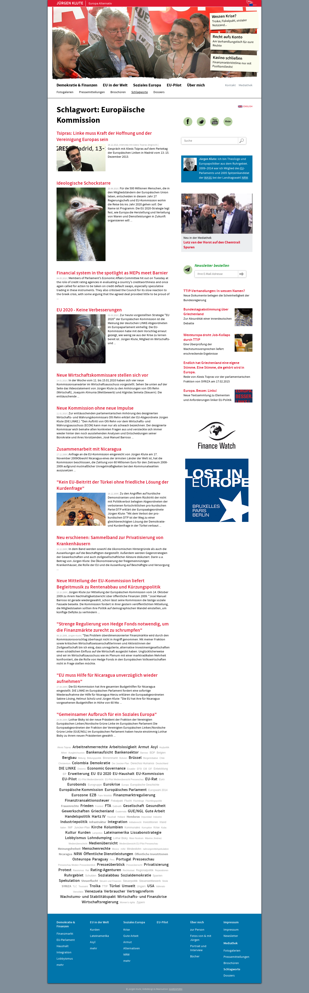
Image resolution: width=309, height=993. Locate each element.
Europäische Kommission (81, 790)
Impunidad (146, 817)
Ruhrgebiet (73, 875)
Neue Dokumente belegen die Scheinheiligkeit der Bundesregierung (217, 295)
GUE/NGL (136, 811)
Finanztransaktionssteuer (87, 800)
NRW (78, 854)
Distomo (81, 769)
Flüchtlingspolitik (154, 801)
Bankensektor (127, 752)
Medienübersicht (103, 843)
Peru (112, 859)
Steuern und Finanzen (110, 881)
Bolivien (123, 758)
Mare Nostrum (136, 838)
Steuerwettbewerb (150, 881)
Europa (125, 785)
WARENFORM (175, 989)
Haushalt (111, 817)
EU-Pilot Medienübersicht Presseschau (124, 779)
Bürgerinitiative (150, 758)
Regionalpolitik (144, 870)
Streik (165, 881)
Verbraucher (114, 891)
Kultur (70, 832)
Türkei (114, 886)
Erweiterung (78, 773)
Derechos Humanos (142, 763)
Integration (117, 822)
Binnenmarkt (110, 758)
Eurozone (79, 795)
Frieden (87, 806)
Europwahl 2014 (158, 790)
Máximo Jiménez (153, 838)
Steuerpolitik (130, 881)
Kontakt (230, 85)
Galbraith (117, 806)
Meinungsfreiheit (69, 849)
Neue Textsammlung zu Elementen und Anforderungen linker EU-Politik (217, 395)
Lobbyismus (75, 838)
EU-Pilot (69, 779)
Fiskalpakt (117, 800)
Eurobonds (76, 784)
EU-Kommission (150, 773)
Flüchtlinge (138, 801)
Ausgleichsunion (76, 753)
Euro (162, 779)
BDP (152, 752)
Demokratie (100, 763)
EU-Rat (151, 779)
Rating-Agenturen (105, 870)
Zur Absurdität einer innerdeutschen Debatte (217, 316)
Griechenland (102, 811)
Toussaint (83, 886)
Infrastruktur (97, 822)
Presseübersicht (134, 865)
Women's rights (127, 902)
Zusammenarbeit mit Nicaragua (89, 449)
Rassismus (78, 870)
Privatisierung (156, 864)
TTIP (105, 886)
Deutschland (162, 763)
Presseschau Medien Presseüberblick (76, 865)
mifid (123, 849)
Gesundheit (156, 806)
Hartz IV (99, 816)
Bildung (81, 758)
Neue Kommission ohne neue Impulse (95, 408)
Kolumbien (113, 827)
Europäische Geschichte (144, 784)
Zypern (141, 902)
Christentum (65, 763)
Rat (87, 870)
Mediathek (245, 85)
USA (150, 886)
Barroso (144, 753)
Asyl (154, 747)
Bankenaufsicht (99, 752)
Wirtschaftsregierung (100, 902)
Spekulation (69, 880)
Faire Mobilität (105, 795)
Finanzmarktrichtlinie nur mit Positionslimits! (234, 62)
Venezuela (93, 891)
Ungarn (141, 886)
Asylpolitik (164, 747)
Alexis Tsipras (64, 747)
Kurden (84, 832)
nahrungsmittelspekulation (156, 849)
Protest (64, 870)
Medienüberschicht (78, 843)
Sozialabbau (108, 875)
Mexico (115, 849)
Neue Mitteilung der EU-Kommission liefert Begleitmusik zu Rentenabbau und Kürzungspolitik (109, 584)
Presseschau (143, 859)
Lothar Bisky (120, 838)
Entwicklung (161, 768)
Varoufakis (78, 892)
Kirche (96, 827)
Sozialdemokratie (136, 875)
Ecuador (131, 769)
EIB (145, 769)
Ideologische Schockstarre (84, 183)
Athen (64, 753)
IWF (70, 827)
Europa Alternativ (84, 4)
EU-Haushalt (123, 773)
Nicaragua (65, 854)
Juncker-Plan (82, 827)
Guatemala (121, 811)
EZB (92, 795)
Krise (157, 827)
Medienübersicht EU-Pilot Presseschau (138, 843)
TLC (75, 886)
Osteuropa (81, 859)
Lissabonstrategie (145, 832)
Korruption (147, 827)
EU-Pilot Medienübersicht (91, 779)
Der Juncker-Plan (120, 763)
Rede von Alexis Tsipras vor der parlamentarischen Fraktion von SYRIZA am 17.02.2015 (217, 372)
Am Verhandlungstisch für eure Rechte (235, 41)
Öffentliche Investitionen (151, 854)
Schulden (90, 875)
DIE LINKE (67, 768)
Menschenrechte (96, 848)
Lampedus (97, 833)
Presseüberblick (111, 864)
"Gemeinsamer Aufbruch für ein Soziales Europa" (107, 714)
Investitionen (150, 822)
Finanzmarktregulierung (134, 795)
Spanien (158, 875)
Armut (143, 747)
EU (93, 773)
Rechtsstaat (128, 870)
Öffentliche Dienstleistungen (108, 854)
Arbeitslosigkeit (123, 747)
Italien (63, 827)
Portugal (123, 859)
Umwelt (128, 886)
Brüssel (135, 757)
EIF (150, 769)
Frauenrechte (70, 806)
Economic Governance (106, 768)
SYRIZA (66, 886)
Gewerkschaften (75, 811)
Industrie (157, 817)
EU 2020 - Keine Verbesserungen (89, 310)
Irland (163, 822)
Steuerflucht (89, 881)
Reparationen (161, 870)
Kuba (163, 827)
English (247, 106)
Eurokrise (111, 784)
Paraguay (100, 859)
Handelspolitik (77, 816)
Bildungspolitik (94, 758)
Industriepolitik (73, 822)
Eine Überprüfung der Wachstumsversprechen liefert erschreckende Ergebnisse (217, 344)
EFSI (139, 769)
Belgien (161, 752)
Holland (121, 817)
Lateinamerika (116, 832)
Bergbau (69, 757)
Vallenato (160, 886)
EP (64, 774)
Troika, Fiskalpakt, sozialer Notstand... (234, 20)
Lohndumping (99, 838)
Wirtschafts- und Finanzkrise (142, 896)
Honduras (133, 817)
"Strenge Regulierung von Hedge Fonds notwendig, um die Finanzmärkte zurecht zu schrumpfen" (113, 627)
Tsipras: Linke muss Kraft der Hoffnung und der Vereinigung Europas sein (104, 136)
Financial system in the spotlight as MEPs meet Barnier (112, 273)
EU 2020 (104, 773)
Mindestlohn (134, 848)
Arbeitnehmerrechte (90, 747)
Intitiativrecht (135, 822)
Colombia (80, 763)
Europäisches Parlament (126, 790)
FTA (108, 806)
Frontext (99, 806)
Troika (94, 886)
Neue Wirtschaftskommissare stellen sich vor (102, 375)
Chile (162, 758)
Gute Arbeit (155, 811)
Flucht (128, 800)
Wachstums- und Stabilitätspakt (88, 896)
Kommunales (132, 827)
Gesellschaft (133, 806)
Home (109, 41)
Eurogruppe (95, 784)
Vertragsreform (140, 891)
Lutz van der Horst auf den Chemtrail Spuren (211, 245)
